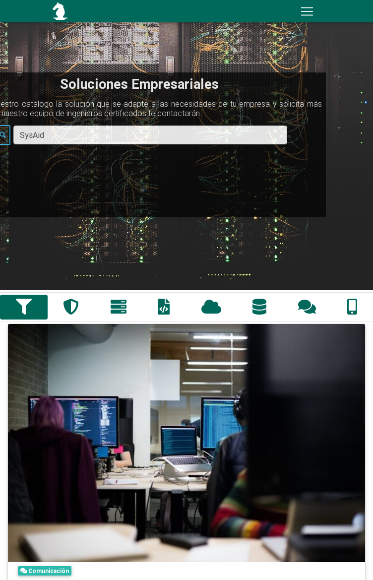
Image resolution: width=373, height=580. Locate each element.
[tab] (24, 307)
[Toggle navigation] (307, 11)
